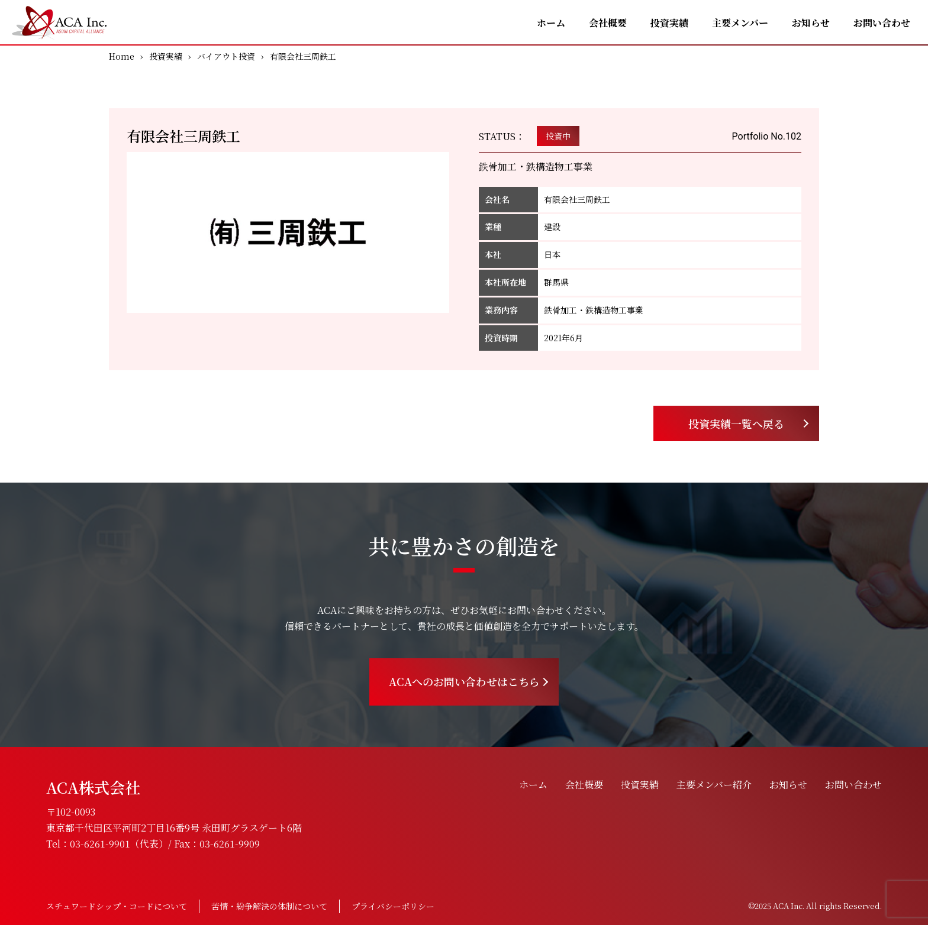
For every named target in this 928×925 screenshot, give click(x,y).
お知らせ (811, 23)
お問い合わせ (881, 23)
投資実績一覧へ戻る (736, 423)
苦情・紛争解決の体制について (269, 906)
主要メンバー (740, 23)
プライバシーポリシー (393, 906)
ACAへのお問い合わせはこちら (464, 681)
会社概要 (608, 23)
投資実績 (669, 23)
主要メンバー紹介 (714, 784)
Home (121, 56)
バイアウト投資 (226, 56)
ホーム (551, 23)
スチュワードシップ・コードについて (116, 906)
